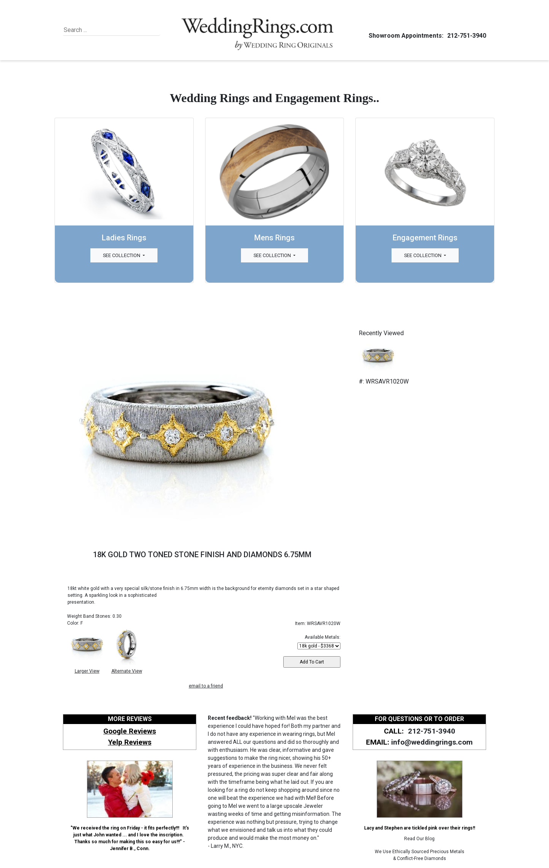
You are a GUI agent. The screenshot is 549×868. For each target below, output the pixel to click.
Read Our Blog (419, 838)
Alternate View (126, 671)
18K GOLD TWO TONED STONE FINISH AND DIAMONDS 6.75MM (202, 554)
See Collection (122, 255)
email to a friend (206, 686)
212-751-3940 (465, 35)
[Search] (98, 30)
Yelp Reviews (129, 742)
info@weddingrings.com (432, 742)
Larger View (87, 671)
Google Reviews (129, 731)
